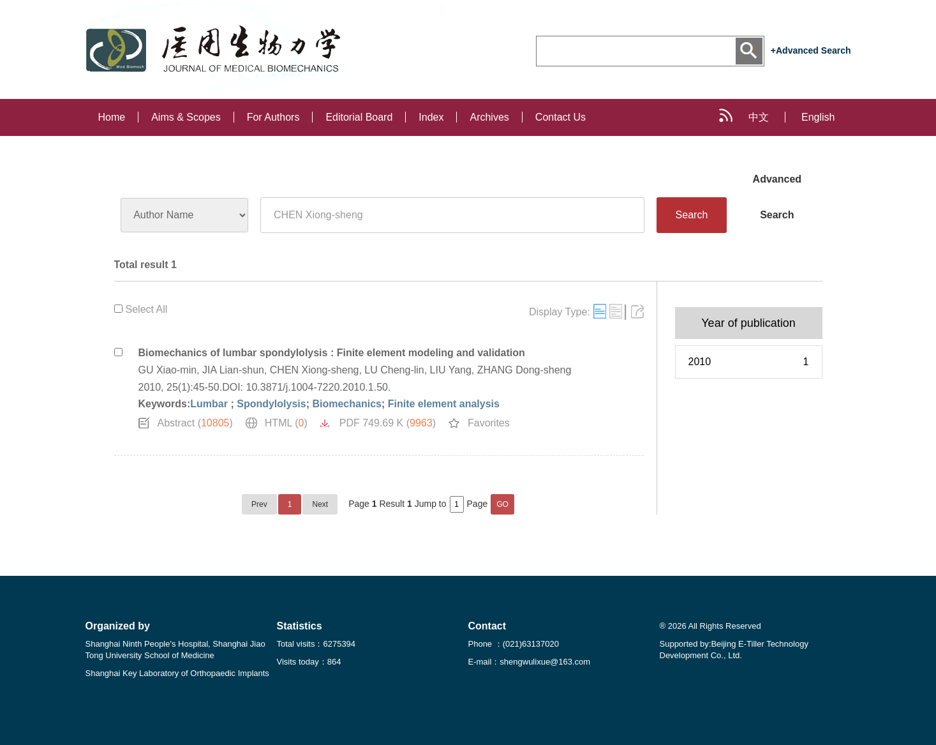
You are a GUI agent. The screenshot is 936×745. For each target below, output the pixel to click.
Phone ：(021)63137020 (513, 644)
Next (320, 504)
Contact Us (560, 117)
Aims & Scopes (185, 117)
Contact (487, 626)
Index (431, 117)
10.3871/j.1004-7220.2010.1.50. (318, 387)
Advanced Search (777, 185)
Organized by (117, 626)
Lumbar (210, 403)
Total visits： (316, 644)
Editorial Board (358, 117)
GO (502, 504)
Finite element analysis (444, 403)
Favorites (489, 423)
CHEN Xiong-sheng (314, 370)
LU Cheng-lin (394, 370)
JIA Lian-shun (233, 370)
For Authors (273, 117)
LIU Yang (451, 370)
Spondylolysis (271, 403)
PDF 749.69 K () (387, 423)
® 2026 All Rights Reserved (710, 626)
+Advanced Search (811, 50)
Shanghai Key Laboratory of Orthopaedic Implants (177, 673)
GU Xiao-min (167, 370)
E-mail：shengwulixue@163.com (529, 661)
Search (692, 214)
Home (112, 117)
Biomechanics (346, 403)
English (818, 117)
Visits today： (309, 661)
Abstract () (195, 423)
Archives (489, 117)
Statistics (299, 626)
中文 (758, 117)
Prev (259, 504)
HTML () (286, 423)
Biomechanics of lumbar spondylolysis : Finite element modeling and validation (331, 352)
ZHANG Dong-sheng (524, 370)
